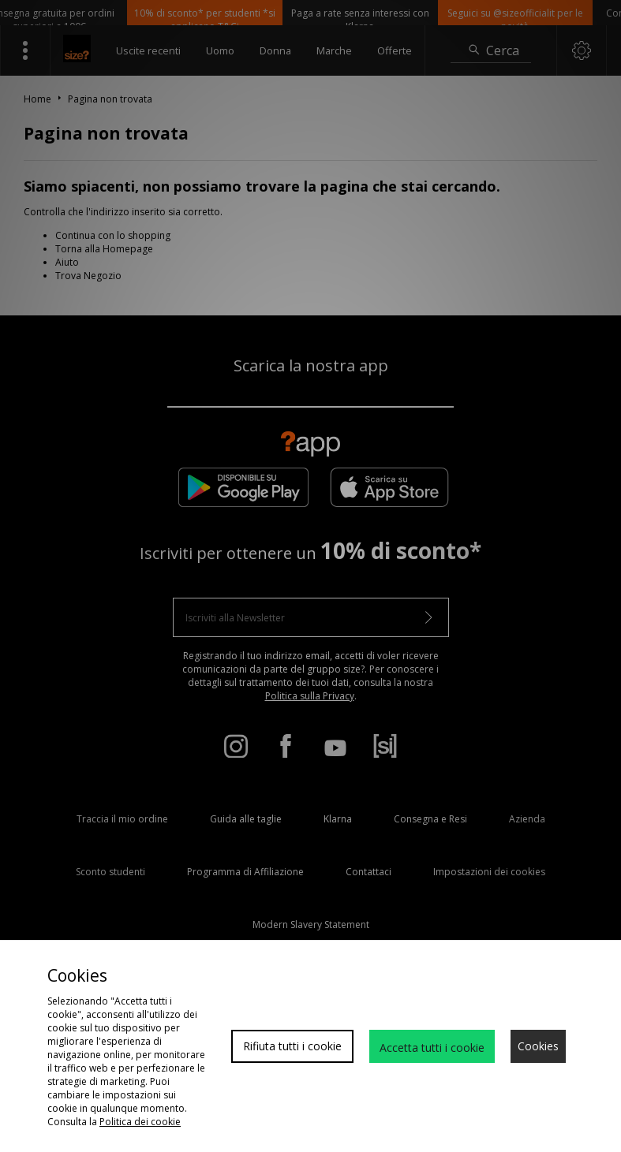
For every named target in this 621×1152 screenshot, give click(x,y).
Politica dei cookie (140, 1121)
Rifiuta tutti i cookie (292, 1045)
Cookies (538, 1045)
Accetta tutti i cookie (432, 1047)
